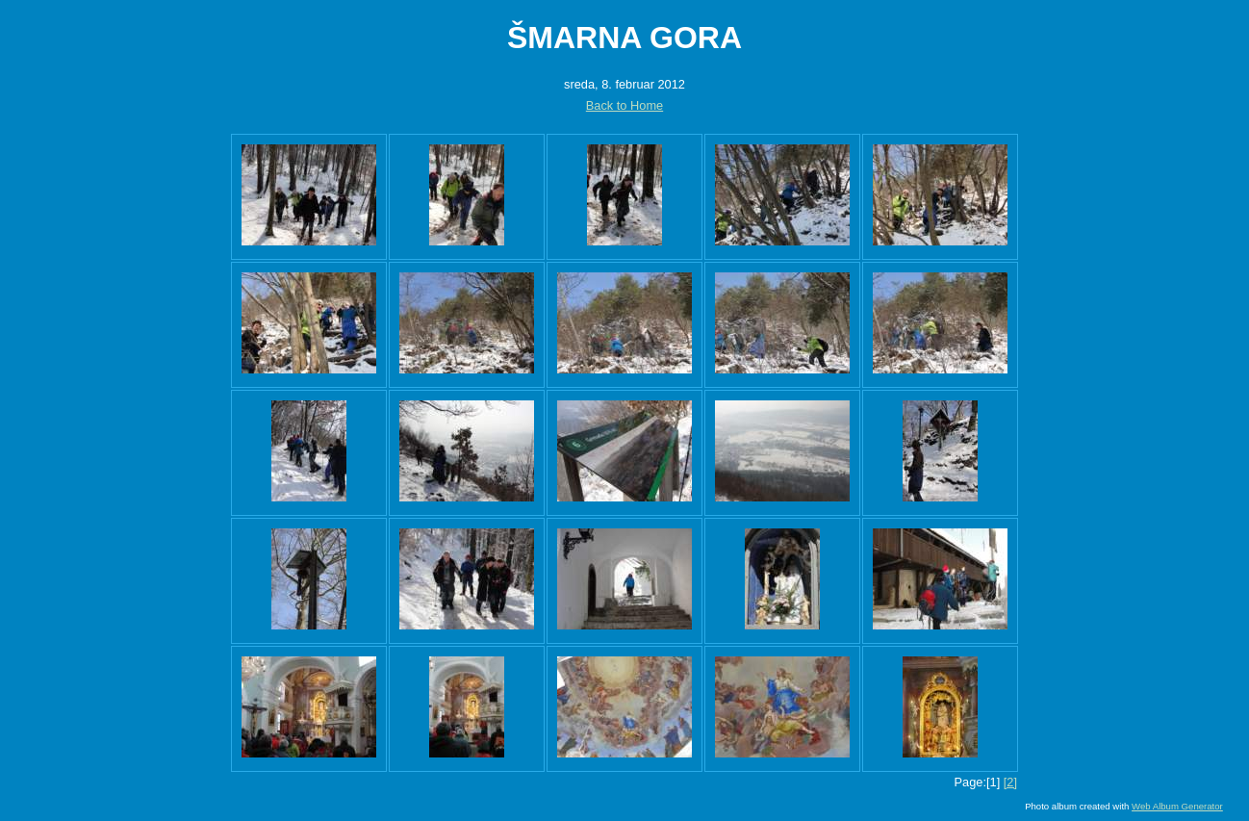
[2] (1010, 782)
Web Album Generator (1177, 806)
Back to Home (624, 105)
